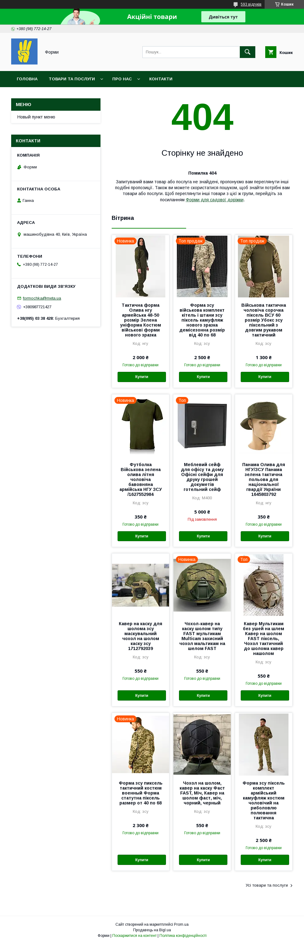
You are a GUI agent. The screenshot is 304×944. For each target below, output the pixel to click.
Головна (27, 79)
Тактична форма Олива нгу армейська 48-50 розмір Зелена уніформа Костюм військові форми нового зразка (140, 320)
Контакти (160, 79)
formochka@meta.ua (42, 298)
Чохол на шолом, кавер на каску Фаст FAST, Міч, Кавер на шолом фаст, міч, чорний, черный (202, 793)
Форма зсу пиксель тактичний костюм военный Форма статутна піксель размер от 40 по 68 (141, 793)
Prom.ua (181, 924)
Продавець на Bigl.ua (152, 930)
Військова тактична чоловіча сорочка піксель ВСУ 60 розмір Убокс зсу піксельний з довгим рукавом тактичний (263, 320)
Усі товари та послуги (267, 885)
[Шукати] (247, 52)
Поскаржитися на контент (134, 935)
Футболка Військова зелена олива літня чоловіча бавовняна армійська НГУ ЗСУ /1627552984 (140, 479)
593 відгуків (251, 4)
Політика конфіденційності (183, 935)
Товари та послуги (72, 79)
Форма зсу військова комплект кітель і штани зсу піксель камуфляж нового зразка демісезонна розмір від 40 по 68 (202, 320)
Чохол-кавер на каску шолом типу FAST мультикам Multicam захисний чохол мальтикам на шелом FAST (202, 636)
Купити (141, 377)
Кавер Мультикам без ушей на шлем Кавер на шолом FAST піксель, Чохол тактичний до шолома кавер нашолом (263, 638)
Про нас (122, 79)
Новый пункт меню (36, 116)
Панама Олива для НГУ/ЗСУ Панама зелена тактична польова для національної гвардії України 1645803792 (263, 479)
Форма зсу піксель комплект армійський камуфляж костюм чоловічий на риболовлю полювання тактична (264, 800)
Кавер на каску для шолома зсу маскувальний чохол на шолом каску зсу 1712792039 (140, 636)
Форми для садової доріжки (215, 199)
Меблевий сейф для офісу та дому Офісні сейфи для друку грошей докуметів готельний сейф (202, 477)
